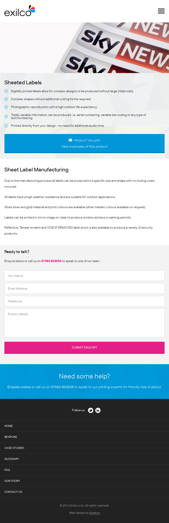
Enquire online (19, 387)
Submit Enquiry (84, 347)
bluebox (94, 512)
